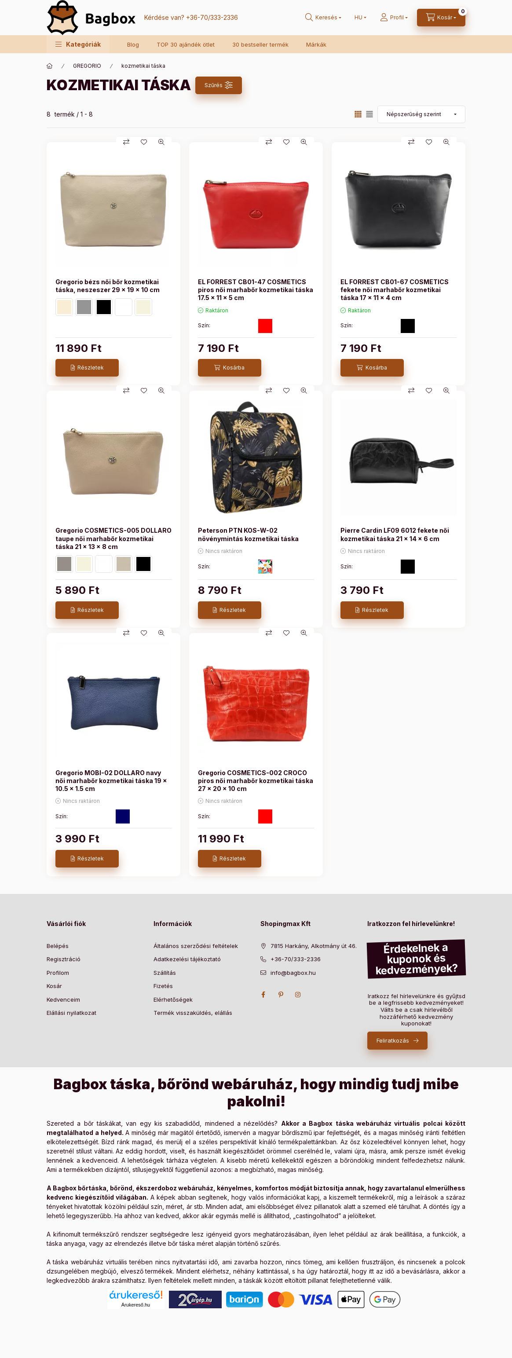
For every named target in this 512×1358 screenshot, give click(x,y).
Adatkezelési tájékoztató (187, 959)
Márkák (316, 44)
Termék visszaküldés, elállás (193, 1012)
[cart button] (441, 17)
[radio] (369, 114)
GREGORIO (87, 65)
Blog (133, 44)
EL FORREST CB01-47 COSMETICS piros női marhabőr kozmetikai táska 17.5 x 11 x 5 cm (255, 289)
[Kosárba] (229, 368)
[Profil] (394, 17)
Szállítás (165, 972)
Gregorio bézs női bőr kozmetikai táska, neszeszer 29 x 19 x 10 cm (107, 285)
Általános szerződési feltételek (196, 945)
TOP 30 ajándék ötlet (186, 44)
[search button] (323, 17)
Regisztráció (63, 959)
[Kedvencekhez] (144, 142)
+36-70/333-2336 (212, 17)
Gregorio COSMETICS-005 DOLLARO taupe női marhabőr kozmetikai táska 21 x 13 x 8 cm (113, 538)
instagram (298, 994)
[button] (78, 44)
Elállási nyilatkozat (71, 1012)
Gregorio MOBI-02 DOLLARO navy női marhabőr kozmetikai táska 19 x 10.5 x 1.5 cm (111, 780)
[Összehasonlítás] (126, 142)
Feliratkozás (393, 1040)
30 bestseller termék (260, 44)
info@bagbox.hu (293, 972)
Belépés (58, 945)
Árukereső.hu (135, 1304)
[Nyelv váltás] (358, 17)
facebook (263, 994)
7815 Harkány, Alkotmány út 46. (314, 945)
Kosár (54, 985)
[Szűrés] (218, 85)
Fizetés (163, 985)
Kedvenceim (63, 999)
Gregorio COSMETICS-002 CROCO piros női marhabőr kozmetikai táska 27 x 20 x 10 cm (255, 780)
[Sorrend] (421, 114)
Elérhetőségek (173, 999)
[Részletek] (87, 368)
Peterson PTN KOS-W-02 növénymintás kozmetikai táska (248, 534)
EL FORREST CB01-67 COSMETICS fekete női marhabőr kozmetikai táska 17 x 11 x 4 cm (394, 289)
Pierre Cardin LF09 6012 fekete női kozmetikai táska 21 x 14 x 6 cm (394, 534)
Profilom (58, 972)
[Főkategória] (50, 66)
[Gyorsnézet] (161, 142)
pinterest (280, 994)
